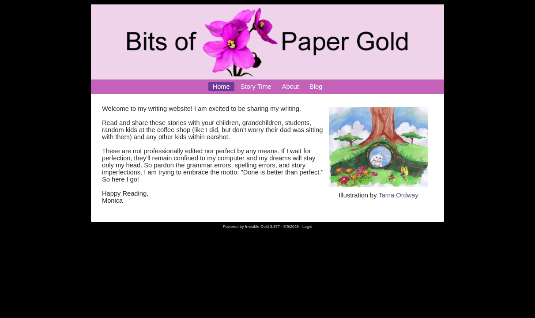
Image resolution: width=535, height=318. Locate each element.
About (290, 86)
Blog (315, 86)
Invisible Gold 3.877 (263, 226)
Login (307, 226)
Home (221, 86)
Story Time (256, 86)
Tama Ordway (398, 195)
